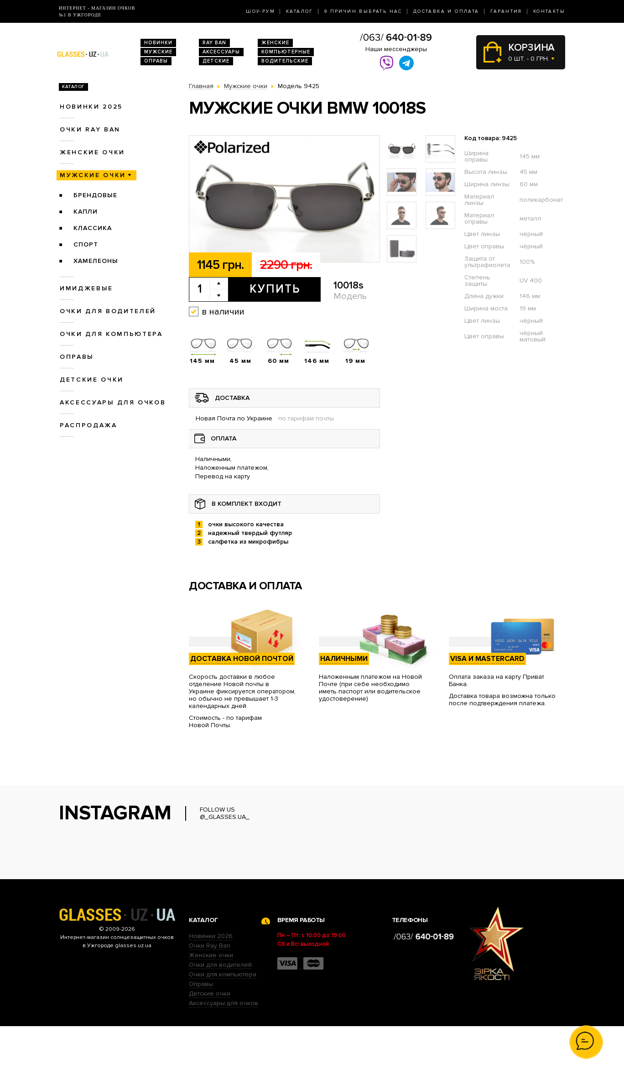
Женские (275, 43)
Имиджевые (86, 288)
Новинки (158, 43)
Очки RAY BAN (90, 129)
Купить (275, 289)
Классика (92, 228)
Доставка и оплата (446, 11)
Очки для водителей (108, 311)
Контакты (549, 11)
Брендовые (95, 195)
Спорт (85, 244)
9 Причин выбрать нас (363, 11)
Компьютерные (285, 52)
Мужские (158, 52)
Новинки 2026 (211, 990)
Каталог (299, 11)
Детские (216, 61)
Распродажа (88, 425)
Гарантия (506, 11)
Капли (85, 211)
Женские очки (92, 152)
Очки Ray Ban (209, 999)
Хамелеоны (95, 261)
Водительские (284, 61)
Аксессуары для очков (113, 402)
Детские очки (92, 379)
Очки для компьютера (111, 334)
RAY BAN (214, 43)
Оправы (156, 61)
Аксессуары (221, 52)
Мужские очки (93, 175)
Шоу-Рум (260, 11)
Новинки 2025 (91, 106)
